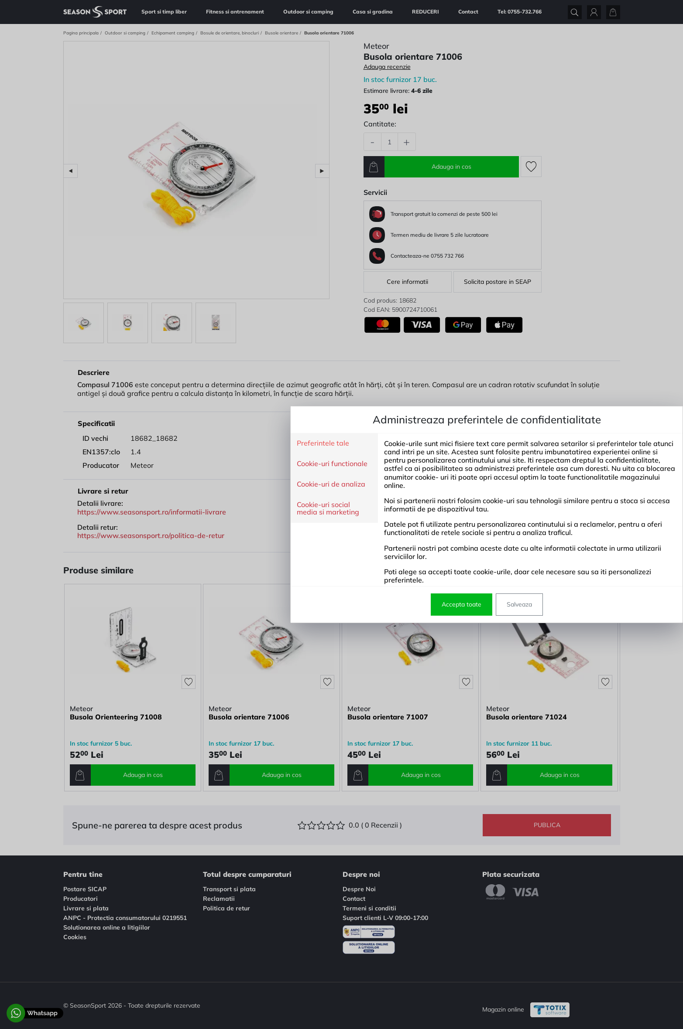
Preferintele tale (177, 443)
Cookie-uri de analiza (185, 484)
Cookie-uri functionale (186, 464)
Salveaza (374, 604)
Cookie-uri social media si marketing (182, 508)
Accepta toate (316, 604)
